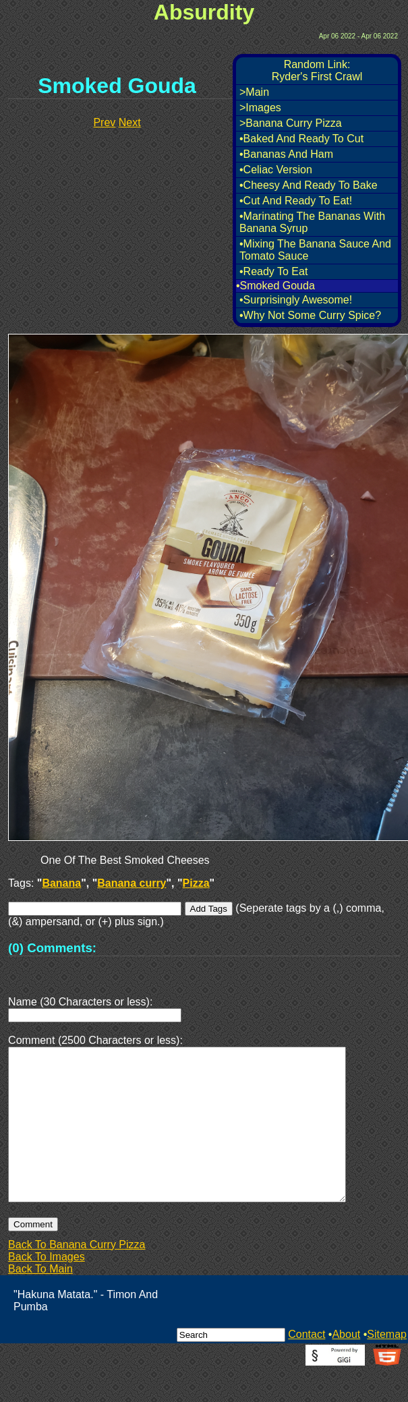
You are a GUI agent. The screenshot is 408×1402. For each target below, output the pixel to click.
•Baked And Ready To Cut (301, 138)
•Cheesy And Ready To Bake (308, 185)
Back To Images (46, 1289)
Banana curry (131, 883)
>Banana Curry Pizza (290, 123)
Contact (306, 1366)
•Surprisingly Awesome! (295, 299)
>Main (254, 92)
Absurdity (204, 12)
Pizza (196, 883)
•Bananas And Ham (286, 154)
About (346, 1366)
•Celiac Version (275, 169)
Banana (61, 883)
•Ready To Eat (273, 271)
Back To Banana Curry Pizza (76, 1277)
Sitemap (387, 1366)
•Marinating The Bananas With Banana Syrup (312, 222)
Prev (104, 122)
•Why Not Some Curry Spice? (310, 315)
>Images (260, 107)
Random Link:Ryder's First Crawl (317, 70)
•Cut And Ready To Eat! (295, 200)
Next (130, 122)
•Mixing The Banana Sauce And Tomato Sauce (315, 250)
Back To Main (40, 1301)
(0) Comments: (52, 948)
